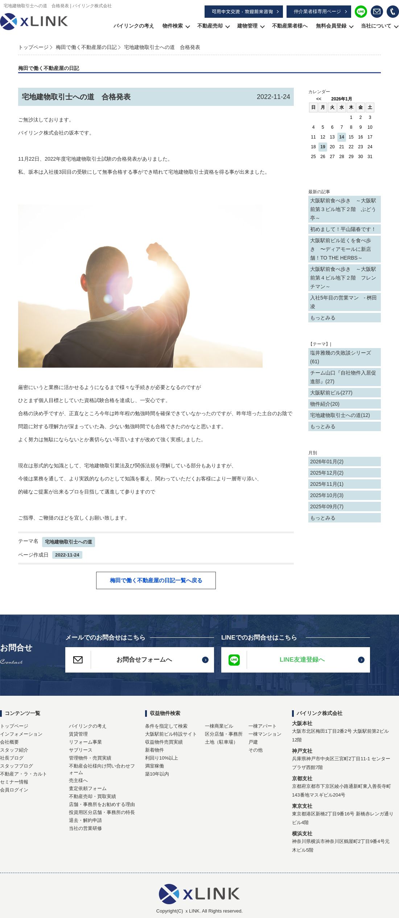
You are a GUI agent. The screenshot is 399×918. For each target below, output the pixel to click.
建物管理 (247, 26)
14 (341, 137)
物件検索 (173, 26)
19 (322, 146)
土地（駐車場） (221, 742)
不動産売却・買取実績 (92, 796)
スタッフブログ (16, 766)
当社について (376, 26)
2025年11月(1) (327, 484)
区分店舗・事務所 (224, 734)
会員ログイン (14, 790)
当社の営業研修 (85, 828)
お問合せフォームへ (118, 660)
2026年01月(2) (327, 461)
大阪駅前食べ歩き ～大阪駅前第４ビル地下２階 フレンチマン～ (343, 277)
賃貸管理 (78, 734)
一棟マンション (264, 734)
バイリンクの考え (134, 26)
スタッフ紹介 (14, 750)
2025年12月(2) (327, 473)
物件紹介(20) (325, 404)
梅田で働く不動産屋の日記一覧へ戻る (156, 580)
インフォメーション (21, 734)
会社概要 (9, 742)
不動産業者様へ (290, 26)
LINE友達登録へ (273, 660)
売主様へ (78, 780)
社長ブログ (12, 758)
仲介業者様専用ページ (317, 11)
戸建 (253, 742)
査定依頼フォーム (88, 788)
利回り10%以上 (161, 758)
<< (318, 99)
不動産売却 (210, 26)
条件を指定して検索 (166, 726)
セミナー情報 (14, 782)
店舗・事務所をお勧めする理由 (102, 804)
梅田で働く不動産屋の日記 (86, 47)
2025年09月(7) (327, 506)
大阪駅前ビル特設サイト (171, 734)
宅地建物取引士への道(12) (340, 415)
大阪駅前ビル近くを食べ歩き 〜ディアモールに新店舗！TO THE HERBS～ (340, 249)
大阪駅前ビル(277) (331, 393)
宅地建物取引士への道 (68, 542)
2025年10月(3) (327, 495)
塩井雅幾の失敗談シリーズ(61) (340, 357)
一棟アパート (262, 726)
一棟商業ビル (219, 726)
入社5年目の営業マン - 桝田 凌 (343, 302)
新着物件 (154, 750)
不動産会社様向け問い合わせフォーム (102, 769)
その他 (255, 750)
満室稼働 (154, 766)
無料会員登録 (331, 26)
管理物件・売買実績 (90, 758)
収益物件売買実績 (164, 742)
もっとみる (323, 318)
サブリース (80, 750)
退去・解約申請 (85, 820)
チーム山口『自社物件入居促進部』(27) (343, 377)
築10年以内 (157, 774)
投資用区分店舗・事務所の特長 (102, 812)
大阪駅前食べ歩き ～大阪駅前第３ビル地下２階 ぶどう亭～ (343, 209)
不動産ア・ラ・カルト (23, 774)
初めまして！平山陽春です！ (343, 229)
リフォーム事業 (85, 742)
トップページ (33, 47)
